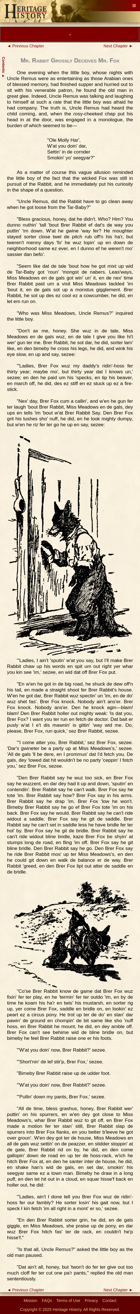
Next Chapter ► (118, 46)
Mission (30, 1300)
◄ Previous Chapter (25, 46)
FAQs (47, 1300)
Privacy (91, 1300)
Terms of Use (68, 1300)
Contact (109, 1300)
